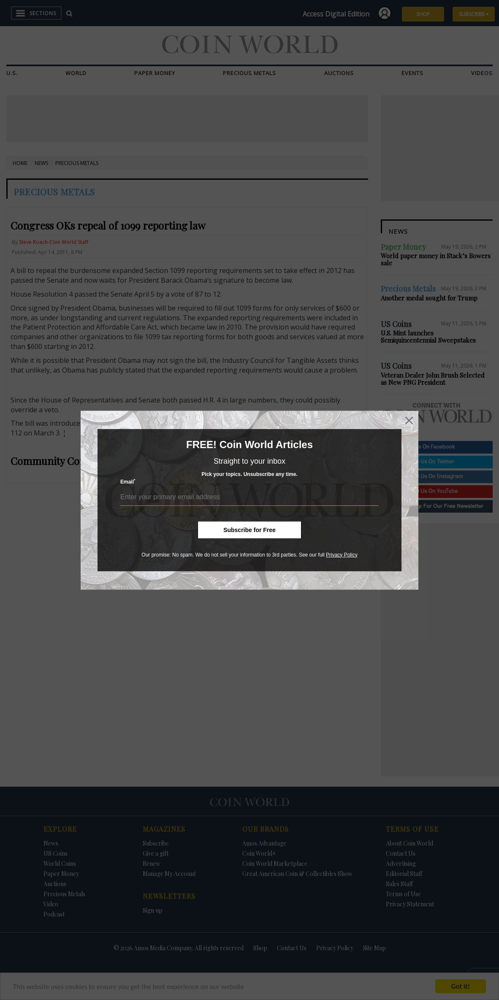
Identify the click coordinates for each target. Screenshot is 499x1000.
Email (128, 481)
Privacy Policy (342, 554)
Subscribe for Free (249, 529)
